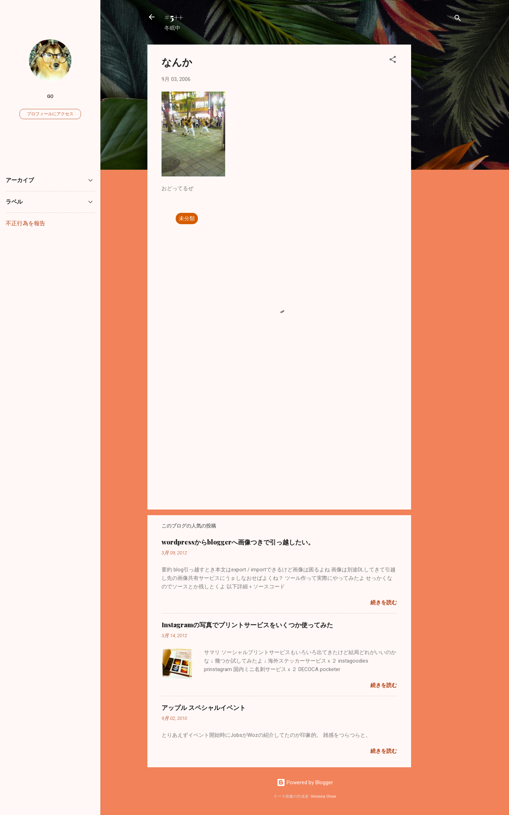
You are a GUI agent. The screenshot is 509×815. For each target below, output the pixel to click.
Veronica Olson (323, 796)
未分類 (187, 218)
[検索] (458, 19)
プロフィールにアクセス (50, 113)
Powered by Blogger (305, 782)
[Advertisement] (439, 151)
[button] (392, 60)
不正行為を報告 (25, 223)
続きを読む (383, 602)
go (50, 96)
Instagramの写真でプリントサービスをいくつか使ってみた (247, 625)
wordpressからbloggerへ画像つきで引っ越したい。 (238, 542)
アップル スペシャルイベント (204, 707)
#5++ (173, 17)
